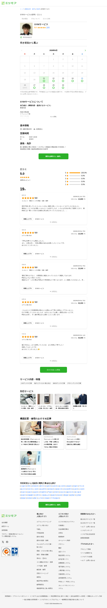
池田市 (48, 486)
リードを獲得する (86, 553)
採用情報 (5, 530)
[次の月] (85, 50)
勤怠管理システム (64, 555)
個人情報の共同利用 (30, 599)
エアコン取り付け (42, 525)
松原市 (75, 489)
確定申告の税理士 (42, 581)
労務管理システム (64, 574)
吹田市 (54, 486)
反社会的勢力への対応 (78, 596)
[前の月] (21, 50)
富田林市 (51, 489)
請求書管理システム (65, 578)
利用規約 (8, 596)
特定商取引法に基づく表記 (59, 596)
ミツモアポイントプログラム (49, 599)
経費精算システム (64, 563)
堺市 (29, 486)
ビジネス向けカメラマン (67, 521)
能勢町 (72, 495)
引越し (39, 529)
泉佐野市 (43, 489)
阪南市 (53, 495)
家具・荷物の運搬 (42, 554)
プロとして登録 (85, 549)
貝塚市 (75, 486)
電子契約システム (64, 566)
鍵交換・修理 (41, 569)
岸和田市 (35, 486)
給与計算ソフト (64, 559)
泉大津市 (62, 486)
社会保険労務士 (64, 529)
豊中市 (42, 486)
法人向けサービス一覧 (87, 523)
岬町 (35, 498)
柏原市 (35, 492)
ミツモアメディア (86, 530)
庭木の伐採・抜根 (42, 540)
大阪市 (23, 486)
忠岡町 (78, 495)
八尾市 (35, 489)
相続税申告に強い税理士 (45, 588)
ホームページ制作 (64, 540)
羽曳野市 (43, 492)
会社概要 (5, 522)
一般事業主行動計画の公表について (72, 599)
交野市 (37, 495)
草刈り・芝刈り (42, 558)
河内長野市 (68, 489)
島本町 (59, 495)
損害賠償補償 (84, 538)
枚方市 (23, 489)
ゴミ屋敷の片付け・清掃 (45, 562)
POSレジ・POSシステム (67, 581)
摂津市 (56, 492)
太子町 (40, 498)
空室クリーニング (42, 573)
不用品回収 (40, 533)
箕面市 (29, 492)
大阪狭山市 (45, 495)
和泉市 (23, 492)
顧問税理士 (40, 584)
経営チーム (5, 526)
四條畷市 (30, 495)
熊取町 (23, 498)
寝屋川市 (59, 489)
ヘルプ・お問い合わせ (87, 526)
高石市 (62, 492)
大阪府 (38, 9)
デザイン (61, 544)
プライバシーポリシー (20, 596)
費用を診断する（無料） (53, 156)
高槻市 (69, 486)
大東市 (82, 489)
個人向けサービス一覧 (87, 519)
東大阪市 (78, 492)
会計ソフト (62, 551)
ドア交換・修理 (42, 566)
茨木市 (29, 489)
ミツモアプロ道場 (86, 556)
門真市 (50, 492)
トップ (22, 9)
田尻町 (29, 498)
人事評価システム (64, 570)
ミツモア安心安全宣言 (87, 534)
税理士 (39, 577)
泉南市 (23, 495)
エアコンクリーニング (44, 521)
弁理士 (61, 533)
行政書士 (61, 525)
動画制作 (61, 536)
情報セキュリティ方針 (94, 596)
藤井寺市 (70, 492)
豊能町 (66, 495)
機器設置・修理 (30, 9)
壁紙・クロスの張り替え (45, 551)
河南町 (46, 498)
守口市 (81, 486)
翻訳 (60, 548)
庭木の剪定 (40, 536)
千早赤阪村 (55, 498)
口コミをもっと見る (53, 370)
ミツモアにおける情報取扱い (39, 596)
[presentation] (24, 19)
